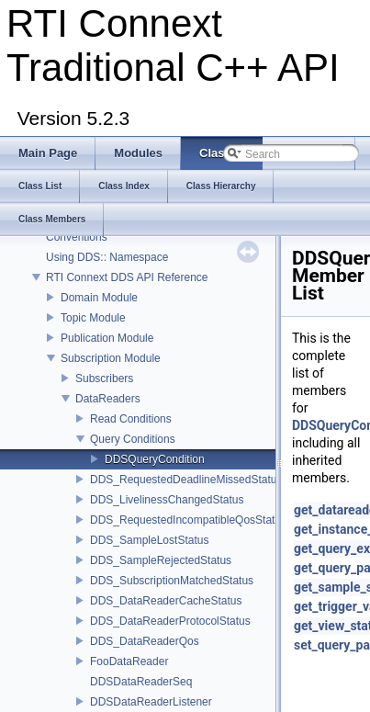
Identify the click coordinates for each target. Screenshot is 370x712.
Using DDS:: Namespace (107, 257)
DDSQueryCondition (155, 459)
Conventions (76, 237)
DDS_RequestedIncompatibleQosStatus (188, 520)
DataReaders (107, 398)
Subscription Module (111, 358)
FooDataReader (129, 661)
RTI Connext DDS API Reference (127, 277)
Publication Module (107, 338)
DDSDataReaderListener (151, 701)
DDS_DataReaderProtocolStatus (170, 621)
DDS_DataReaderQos (144, 641)
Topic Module (93, 317)
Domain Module (99, 297)
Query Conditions (132, 439)
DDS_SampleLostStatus (149, 540)
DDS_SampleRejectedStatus (160, 560)
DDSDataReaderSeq (141, 681)
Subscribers (104, 378)
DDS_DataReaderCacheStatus (165, 600)
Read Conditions (131, 419)
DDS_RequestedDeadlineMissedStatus (186, 479)
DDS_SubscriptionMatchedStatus (171, 580)
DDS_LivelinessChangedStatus (166, 499)
